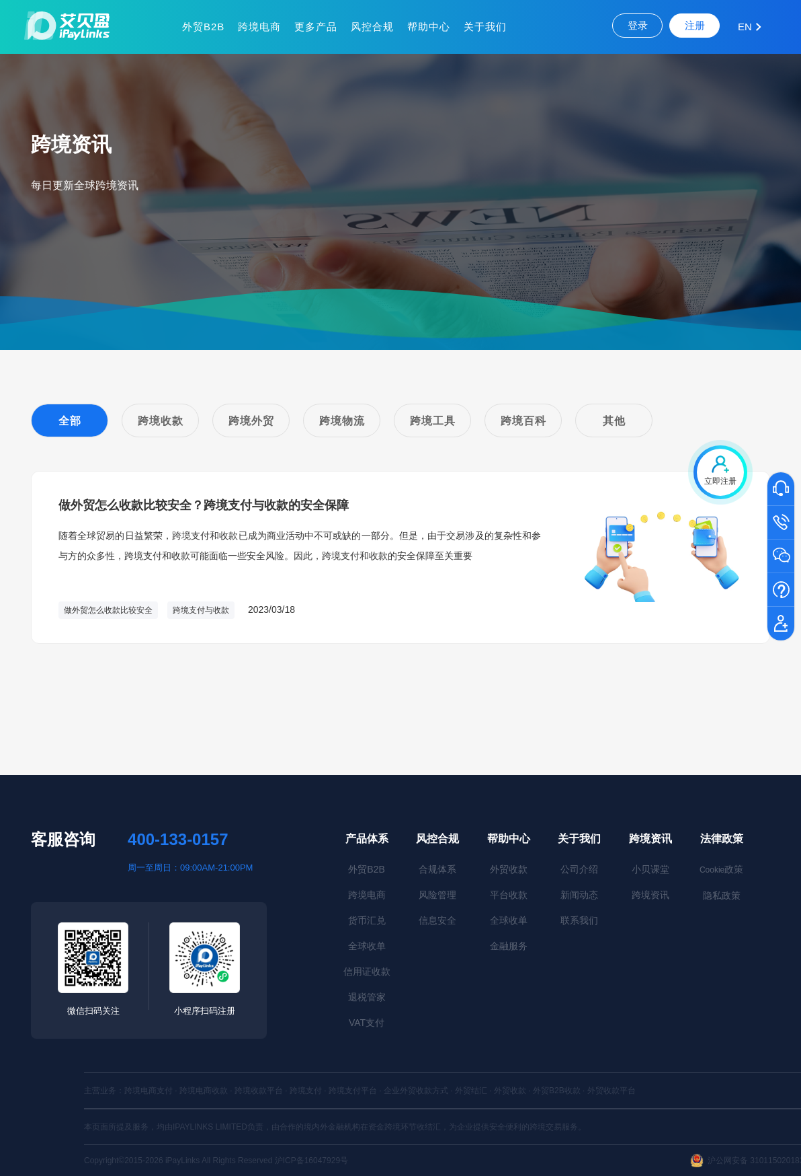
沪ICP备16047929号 (311, 1160)
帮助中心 (428, 26)
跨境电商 (259, 26)
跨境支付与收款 (201, 610)
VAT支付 (366, 1022)
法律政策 (721, 838)
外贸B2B (203, 26)
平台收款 (509, 894)
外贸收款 (509, 869)
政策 (721, 869)
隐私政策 (722, 895)
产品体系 (366, 838)
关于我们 (485, 26)
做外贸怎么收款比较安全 (108, 610)
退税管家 (367, 997)
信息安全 (437, 920)
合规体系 (437, 869)
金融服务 (509, 946)
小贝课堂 (650, 869)
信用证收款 (366, 971)
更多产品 (315, 26)
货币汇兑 (367, 920)
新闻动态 (579, 894)
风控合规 (372, 26)
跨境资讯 (650, 838)
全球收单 (367, 946)
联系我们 (579, 920)
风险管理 (437, 894)
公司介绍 (579, 869)
